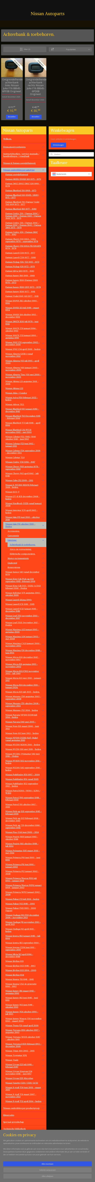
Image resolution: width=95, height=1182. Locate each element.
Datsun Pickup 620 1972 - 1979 (24, 266)
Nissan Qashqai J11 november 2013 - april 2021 (24, 923)
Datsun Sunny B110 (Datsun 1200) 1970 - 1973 (24, 281)
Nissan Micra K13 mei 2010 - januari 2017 (24, 679)
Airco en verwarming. (21, 549)
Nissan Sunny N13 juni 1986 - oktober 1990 (24, 1006)
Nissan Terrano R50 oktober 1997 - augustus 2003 (24, 1031)
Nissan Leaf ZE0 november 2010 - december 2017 (24, 616)
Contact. (7, 1156)
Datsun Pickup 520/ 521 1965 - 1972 (24, 262)
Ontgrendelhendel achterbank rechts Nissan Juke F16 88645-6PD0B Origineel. (35, 87)
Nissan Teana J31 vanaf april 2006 (24, 1025)
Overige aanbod (11, 1149)
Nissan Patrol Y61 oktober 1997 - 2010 (24, 805)
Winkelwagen (58, 145)
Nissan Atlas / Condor (16, 393)
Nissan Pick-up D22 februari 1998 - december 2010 (22, 819)
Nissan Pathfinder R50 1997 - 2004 (22, 774)
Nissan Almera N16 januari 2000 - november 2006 (24, 368)
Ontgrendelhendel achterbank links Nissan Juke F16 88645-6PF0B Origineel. (11, 85)
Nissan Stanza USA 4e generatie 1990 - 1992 (24, 985)
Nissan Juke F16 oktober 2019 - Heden (24, 525)
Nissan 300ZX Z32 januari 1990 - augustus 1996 (24, 336)
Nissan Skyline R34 (24, 974)
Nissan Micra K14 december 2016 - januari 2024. (24, 686)
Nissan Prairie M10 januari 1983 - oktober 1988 (24, 837)
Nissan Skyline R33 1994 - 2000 (24, 970)
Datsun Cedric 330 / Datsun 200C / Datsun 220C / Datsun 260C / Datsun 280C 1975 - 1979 (24, 225)
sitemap (57, 1177)
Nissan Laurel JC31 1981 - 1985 (24, 604)
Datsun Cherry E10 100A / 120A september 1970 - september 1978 (24, 240)
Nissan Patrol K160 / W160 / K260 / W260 (24, 791)
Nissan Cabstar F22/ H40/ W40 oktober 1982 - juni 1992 (24, 437)
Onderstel (26, 562)
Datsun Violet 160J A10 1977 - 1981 (24, 296)
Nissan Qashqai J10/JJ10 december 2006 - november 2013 (24, 916)
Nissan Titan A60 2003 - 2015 (24, 1050)
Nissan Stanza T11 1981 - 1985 (24, 979)
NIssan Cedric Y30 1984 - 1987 (24, 462)
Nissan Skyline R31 (24, 961)
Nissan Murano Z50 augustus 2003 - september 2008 (24, 697)
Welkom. (7, 138)
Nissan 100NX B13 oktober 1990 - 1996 (24, 301)
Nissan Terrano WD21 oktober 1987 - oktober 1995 (24, 1038)
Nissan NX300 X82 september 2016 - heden (24, 768)
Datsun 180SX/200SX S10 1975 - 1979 (24, 179)
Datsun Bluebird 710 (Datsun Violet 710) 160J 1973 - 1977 (24, 203)
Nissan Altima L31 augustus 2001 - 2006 (24, 382)
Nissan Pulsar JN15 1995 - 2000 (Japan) (24, 909)
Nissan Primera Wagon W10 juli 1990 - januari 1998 (24, 879)
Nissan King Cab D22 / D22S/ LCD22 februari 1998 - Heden (24, 587)
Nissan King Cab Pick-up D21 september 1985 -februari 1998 (24, 580)
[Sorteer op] (70, 49)
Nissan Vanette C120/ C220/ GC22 (24, 1082)
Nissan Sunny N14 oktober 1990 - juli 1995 (24, 1012)
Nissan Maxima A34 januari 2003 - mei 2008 (24, 637)
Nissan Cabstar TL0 (24, 457)
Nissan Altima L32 (24, 388)
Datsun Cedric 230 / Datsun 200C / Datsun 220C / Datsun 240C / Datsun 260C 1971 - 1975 (24, 216)
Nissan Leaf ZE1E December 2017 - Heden (24, 623)
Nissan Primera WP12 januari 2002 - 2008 (23, 893)
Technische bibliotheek (23, 1128)
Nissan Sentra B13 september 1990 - (24, 942)
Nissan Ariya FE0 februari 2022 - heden (24, 398)
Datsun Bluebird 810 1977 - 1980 (24, 208)
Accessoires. (14, 531)
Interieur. (26, 540)
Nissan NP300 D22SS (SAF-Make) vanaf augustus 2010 (24, 738)
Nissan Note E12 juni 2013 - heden (24, 733)
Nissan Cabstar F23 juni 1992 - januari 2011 (24, 444)
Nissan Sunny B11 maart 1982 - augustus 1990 (24, 992)
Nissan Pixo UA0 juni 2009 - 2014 (24, 832)
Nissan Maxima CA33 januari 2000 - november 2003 (24, 644)
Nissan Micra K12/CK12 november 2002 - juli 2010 (24, 672)
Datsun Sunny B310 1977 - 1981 (24, 291)
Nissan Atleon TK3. (24, 404)
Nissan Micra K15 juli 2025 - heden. (22, 691)
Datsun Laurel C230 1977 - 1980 (24, 257)
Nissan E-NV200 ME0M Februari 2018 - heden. (24, 486)
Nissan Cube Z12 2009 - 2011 (24, 480)
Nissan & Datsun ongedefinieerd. (19, 163)
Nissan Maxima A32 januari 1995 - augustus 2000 (24, 630)
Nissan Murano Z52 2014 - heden (24, 710)
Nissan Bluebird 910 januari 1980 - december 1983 (24, 410)
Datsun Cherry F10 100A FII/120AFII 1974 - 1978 (24, 247)
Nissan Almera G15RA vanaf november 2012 (24, 355)
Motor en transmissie (26, 558)
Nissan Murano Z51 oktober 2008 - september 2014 (24, 704)
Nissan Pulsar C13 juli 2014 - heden (24, 899)
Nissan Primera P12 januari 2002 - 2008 (24, 872)
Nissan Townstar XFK (24, 1055)
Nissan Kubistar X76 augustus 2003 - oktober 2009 (24, 594)
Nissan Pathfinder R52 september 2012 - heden (24, 784)
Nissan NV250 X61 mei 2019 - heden (24, 749)
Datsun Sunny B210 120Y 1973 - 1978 (24, 287)
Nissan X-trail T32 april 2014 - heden (24, 1101)
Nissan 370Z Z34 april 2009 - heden (24, 349)
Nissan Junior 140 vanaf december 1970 (24, 573)
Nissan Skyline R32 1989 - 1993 (24, 965)
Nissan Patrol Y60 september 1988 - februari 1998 (24, 798)
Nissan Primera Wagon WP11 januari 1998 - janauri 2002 (24, 886)
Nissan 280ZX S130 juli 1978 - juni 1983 (24, 322)
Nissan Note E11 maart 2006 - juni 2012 (24, 727)
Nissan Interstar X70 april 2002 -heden (24, 511)
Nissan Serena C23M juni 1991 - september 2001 (24, 948)
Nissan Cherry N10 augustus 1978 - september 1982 (24, 467)
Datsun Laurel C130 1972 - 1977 (24, 252)
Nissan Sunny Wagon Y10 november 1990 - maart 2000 (24, 1019)
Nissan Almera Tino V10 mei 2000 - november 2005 (24, 375)
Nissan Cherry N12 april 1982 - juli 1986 (24, 474)
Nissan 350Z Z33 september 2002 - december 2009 (24, 343)
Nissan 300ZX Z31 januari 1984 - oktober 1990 (24, 329)
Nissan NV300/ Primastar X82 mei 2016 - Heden (24, 755)
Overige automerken (23, 1142)
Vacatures (8, 1163)
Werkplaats (8, 1135)
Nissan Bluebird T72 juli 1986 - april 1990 (24, 424)
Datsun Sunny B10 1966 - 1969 (24, 275)
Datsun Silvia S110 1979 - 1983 (24, 271)
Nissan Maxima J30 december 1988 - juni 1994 (24, 651)
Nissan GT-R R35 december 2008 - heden (24, 497)
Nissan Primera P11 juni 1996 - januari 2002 (24, 865)
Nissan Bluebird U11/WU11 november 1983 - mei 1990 (24, 430)
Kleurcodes (8, 1115)
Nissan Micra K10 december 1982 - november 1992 (24, 658)
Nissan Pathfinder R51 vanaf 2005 (24, 779)
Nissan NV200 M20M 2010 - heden (24, 744)
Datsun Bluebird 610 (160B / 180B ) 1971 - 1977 (24, 196)
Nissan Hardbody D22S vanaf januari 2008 (23, 504)
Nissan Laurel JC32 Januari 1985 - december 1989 (24, 610)
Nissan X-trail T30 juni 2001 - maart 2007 (24, 1088)
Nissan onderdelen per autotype (23, 169)
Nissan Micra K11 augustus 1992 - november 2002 (24, 665)
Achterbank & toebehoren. (23, 544)
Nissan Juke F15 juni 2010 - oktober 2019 (24, 518)
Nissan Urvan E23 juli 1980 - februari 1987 (24, 1065)
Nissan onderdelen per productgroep (23, 1108)
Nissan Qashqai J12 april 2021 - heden (24, 930)
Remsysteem (26, 567)
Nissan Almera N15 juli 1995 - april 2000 (24, 361)
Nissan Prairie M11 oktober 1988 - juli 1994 (24, 844)
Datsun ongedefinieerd (16, 174)
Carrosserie (26, 535)
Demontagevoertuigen (23, 146)
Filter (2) (25, 49)
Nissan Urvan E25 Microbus (24, 1078)
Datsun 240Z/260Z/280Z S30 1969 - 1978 (24, 184)
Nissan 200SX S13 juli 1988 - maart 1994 (24, 308)
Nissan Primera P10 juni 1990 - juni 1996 (24, 858)
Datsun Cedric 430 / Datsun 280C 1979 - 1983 (24, 233)
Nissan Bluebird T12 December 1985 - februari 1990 (24, 417)
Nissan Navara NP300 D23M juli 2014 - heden (24, 716)
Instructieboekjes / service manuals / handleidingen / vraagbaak (23, 155)
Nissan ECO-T (24, 491)
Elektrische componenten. (27, 553)
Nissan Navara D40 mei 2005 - (24, 721)
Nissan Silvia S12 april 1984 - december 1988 (24, 955)
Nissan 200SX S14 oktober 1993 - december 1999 (24, 315)
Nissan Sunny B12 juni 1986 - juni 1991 (24, 998)
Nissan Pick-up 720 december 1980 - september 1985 (24, 826)
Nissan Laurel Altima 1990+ (24, 599)
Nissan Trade (24, 1060)
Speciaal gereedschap (13, 1122)
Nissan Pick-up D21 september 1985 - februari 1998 (23, 812)
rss (63, 1177)
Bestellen (12, 116)
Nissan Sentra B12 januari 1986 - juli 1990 (24, 937)
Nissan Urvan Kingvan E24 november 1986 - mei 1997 (24, 1072)
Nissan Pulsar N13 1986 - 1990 (24, 903)
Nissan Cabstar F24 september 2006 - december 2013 (24, 451)
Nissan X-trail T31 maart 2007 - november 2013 (24, 1095)
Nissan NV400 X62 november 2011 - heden (24, 761)
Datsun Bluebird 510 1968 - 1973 (24, 190)
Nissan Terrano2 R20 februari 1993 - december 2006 (24, 1045)
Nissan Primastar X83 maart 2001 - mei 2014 (24, 851)
